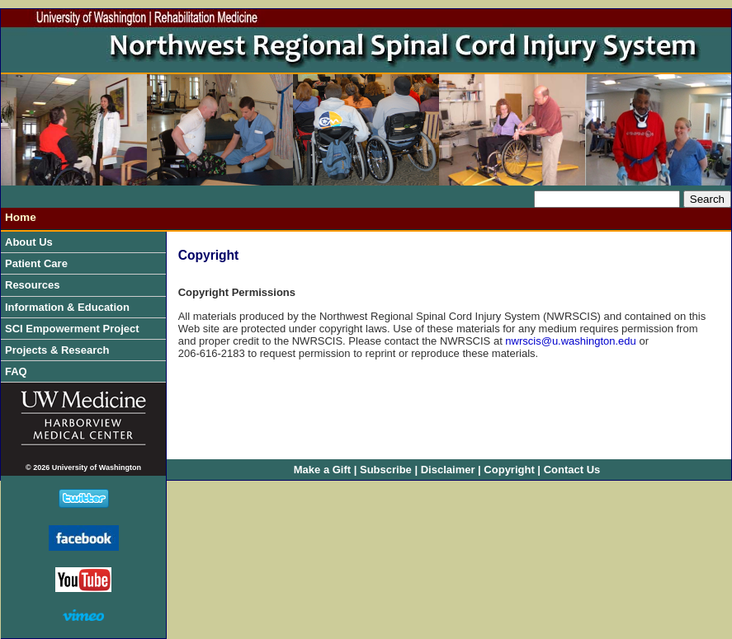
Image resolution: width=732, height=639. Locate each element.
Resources (36, 285)
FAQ (16, 371)
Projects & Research (61, 350)
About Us (32, 242)
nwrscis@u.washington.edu (570, 341)
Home (20, 217)
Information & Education (71, 307)
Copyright (509, 469)
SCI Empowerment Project (76, 328)
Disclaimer (448, 469)
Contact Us (572, 469)
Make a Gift (322, 469)
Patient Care (40, 263)
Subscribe (386, 469)
